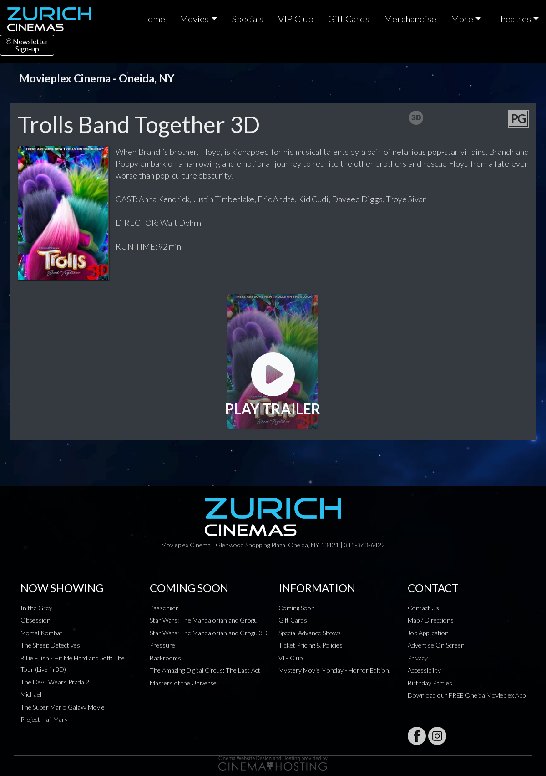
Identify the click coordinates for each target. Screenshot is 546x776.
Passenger (164, 608)
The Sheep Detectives (50, 645)
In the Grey (36, 608)
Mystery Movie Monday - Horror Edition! (334, 670)
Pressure (162, 645)
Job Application (428, 633)
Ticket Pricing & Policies (310, 645)
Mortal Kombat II (44, 633)
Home (153, 18)
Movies (194, 18)
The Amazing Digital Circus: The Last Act (205, 670)
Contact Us (423, 608)
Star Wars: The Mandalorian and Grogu (204, 620)
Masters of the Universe (183, 683)
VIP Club (295, 18)
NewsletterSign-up (27, 45)
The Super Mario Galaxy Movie (62, 707)
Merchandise (410, 18)
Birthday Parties (430, 683)
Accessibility (424, 670)
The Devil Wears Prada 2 (54, 682)
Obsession (35, 620)
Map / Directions (431, 620)
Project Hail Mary (44, 719)
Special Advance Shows (309, 633)
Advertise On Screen (436, 645)
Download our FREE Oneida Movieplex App (467, 695)
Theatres (513, 18)
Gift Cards (348, 18)
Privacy (418, 658)
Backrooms (165, 658)
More (462, 18)
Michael (30, 694)
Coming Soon (296, 608)
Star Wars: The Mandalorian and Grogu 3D (209, 633)
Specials (247, 18)
